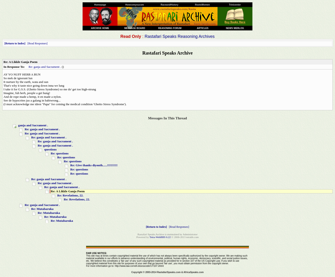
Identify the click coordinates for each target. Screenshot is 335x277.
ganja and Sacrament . (33, 125)
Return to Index (14, 43)
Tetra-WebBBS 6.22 (160, 237)
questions (50, 149)
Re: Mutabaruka (42, 209)
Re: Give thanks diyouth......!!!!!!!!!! (93, 165)
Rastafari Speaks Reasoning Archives (179, 36)
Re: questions (60, 153)
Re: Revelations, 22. (70, 195)
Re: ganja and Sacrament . (45, 66)
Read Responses (37, 43)
